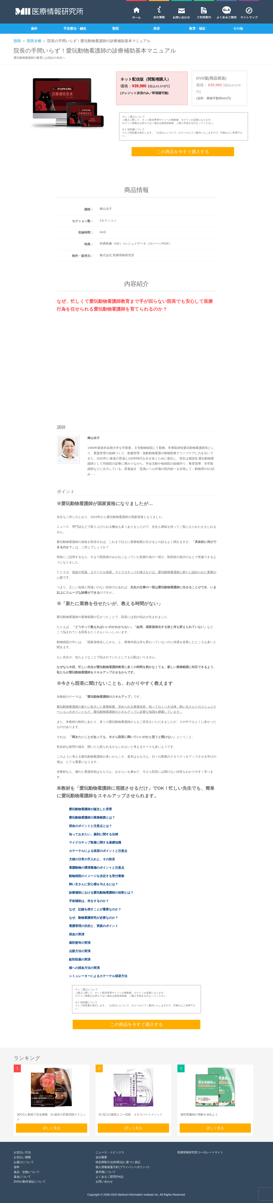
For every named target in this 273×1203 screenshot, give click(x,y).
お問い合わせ (104, 1175)
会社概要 (101, 1150)
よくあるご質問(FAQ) (109, 1170)
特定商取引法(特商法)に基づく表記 (118, 1155)
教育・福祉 (197, 28)
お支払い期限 (22, 1150)
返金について (22, 1170)
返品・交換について (26, 1165)
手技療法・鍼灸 (74, 28)
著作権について (106, 1165)
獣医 (115, 28)
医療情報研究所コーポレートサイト (200, 1145)
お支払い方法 (22, 1145)
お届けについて (24, 1155)
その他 (238, 28)
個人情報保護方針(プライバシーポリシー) (122, 1160)
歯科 (34, 28)
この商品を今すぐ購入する (182, 145)
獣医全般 (34, 41)
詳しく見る (51, 1121)
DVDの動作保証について (30, 1175)
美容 (156, 28)
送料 (16, 1160)
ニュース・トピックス (110, 1145)
